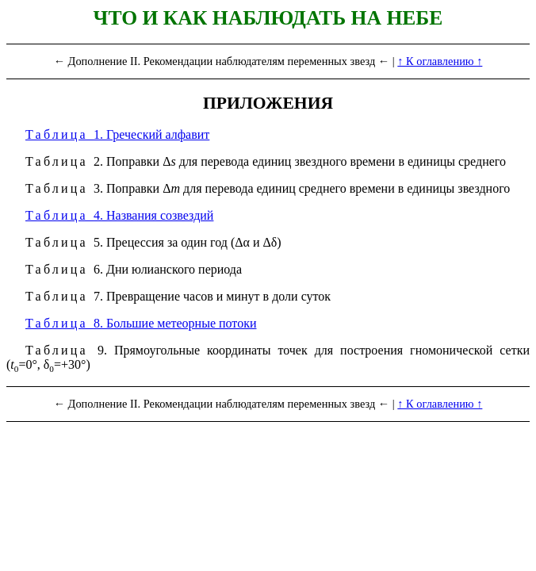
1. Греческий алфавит (117, 134)
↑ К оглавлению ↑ (439, 61)
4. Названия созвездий (119, 215)
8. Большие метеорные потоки (140, 323)
